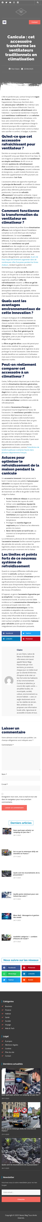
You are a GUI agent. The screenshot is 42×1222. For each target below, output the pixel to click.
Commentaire (8, 745)
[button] (38, 2)
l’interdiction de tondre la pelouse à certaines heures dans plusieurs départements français (20, 450)
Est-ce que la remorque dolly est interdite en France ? (25, 852)
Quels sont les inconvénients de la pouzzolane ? (26, 874)
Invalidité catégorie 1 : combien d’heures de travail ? (25, 938)
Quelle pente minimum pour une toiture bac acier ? (25, 895)
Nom (4, 774)
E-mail (5, 784)
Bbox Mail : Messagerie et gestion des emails (26, 916)
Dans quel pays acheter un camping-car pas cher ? (23, 831)
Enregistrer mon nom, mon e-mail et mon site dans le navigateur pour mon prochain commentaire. (19, 799)
